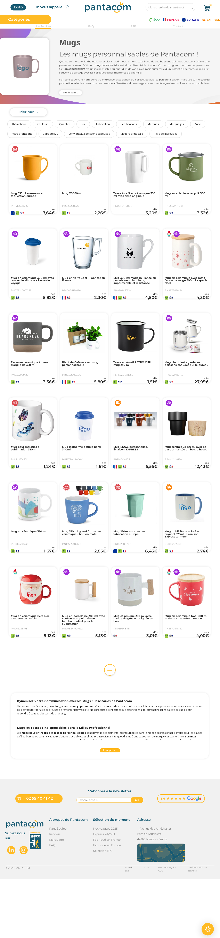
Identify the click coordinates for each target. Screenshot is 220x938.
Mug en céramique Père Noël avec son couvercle (31, 668)
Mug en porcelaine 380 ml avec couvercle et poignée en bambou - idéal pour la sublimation (83, 671)
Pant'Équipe (57, 887)
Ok (137, 859)
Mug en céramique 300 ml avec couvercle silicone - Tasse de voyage (32, 292)
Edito (18, 7)
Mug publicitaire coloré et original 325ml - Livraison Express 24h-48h (187, 575)
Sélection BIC (102, 909)
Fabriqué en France (107, 898)
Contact (178, 26)
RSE (133, 26)
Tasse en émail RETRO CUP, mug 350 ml (132, 384)
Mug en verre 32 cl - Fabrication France (78, 290)
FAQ (91, 26)
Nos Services (43, 26)
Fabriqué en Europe (107, 904)
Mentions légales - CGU (160, 926)
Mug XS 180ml (74, 194)
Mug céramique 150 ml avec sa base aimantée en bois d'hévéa (186, 481)
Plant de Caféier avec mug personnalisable (80, 384)
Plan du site (121, 926)
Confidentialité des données (197, 926)
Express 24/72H (104, 892)
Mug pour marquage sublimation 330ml (28, 479)
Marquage (56, 898)
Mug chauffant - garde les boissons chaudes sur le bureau (186, 386)
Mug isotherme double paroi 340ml (81, 479)
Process (54, 892)
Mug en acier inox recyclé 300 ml (186, 195)
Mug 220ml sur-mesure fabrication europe (133, 573)
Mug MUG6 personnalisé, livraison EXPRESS (135, 479)
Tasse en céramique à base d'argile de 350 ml (30, 384)
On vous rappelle (53, 7)
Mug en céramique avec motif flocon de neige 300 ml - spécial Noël (186, 292)
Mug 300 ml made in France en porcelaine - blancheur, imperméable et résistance (135, 293)
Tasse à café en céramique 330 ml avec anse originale (133, 197)
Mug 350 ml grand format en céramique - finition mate (83, 575)
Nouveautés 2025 (105, 887)
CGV (136, 926)
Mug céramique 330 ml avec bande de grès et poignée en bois (133, 669)
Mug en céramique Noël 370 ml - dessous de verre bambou (186, 669)
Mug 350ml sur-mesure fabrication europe (30, 195)
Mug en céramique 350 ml (30, 573)
